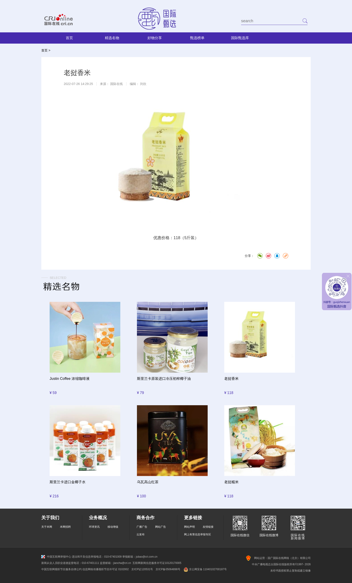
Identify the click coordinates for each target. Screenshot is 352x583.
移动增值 (113, 526)
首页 (69, 38)
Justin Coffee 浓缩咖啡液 (70, 379)
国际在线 (116, 84)
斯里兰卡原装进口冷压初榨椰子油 (164, 379)
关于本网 (46, 526)
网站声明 (189, 526)
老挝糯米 (231, 482)
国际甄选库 (240, 38)
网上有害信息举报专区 (197, 534)
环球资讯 (94, 526)
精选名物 (112, 38)
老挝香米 (231, 379)
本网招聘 (65, 526)
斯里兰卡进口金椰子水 (68, 482)
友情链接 (208, 526)
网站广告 (160, 526)
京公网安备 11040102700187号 (205, 569)
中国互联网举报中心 (56, 556)
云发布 (140, 534)
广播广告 (141, 526)
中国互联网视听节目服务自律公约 (61, 569)
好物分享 (154, 38)
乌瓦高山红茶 (147, 482)
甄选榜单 (197, 38)
